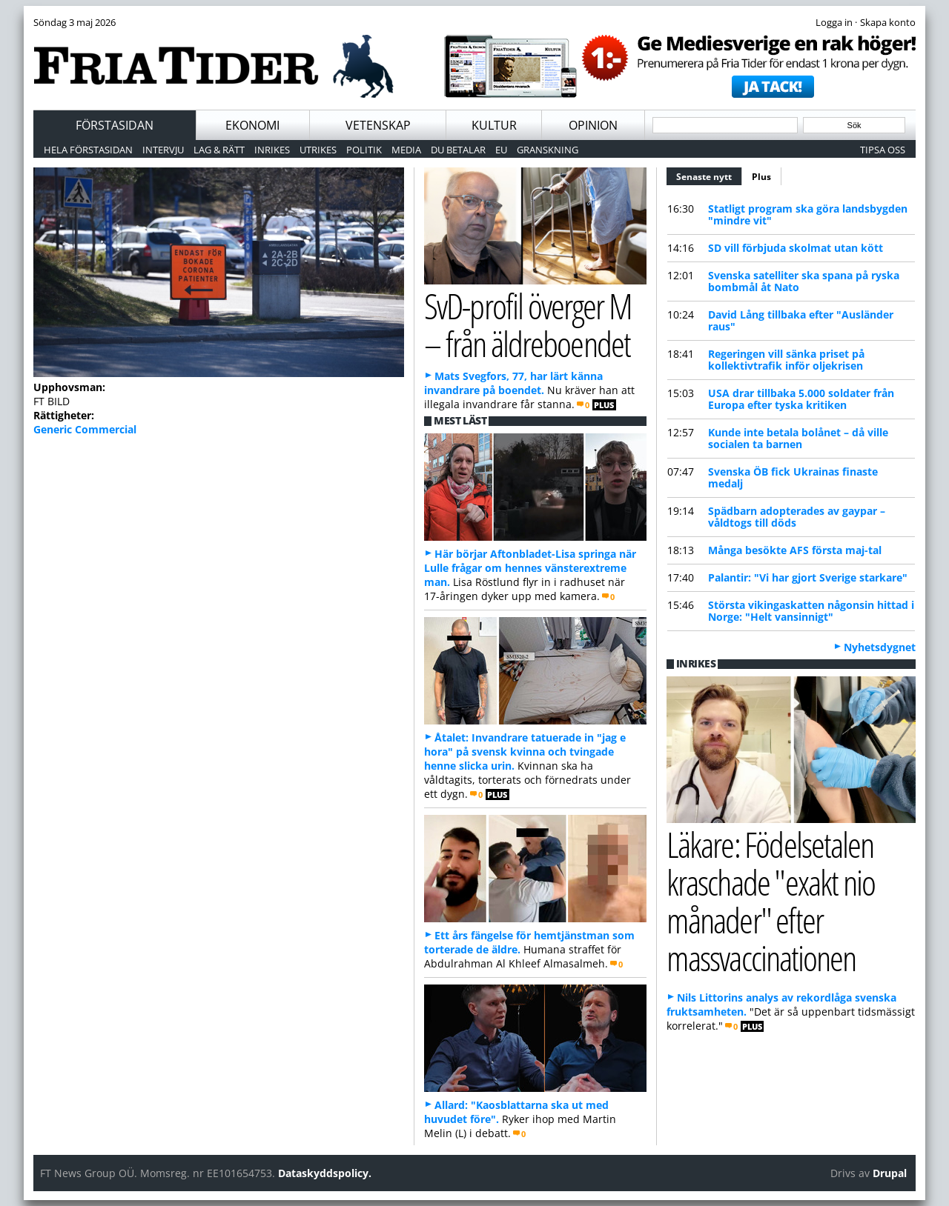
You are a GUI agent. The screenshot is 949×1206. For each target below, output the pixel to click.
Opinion (593, 125)
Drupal (890, 1173)
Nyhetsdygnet (880, 647)
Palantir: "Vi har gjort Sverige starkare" (807, 577)
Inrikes (272, 149)
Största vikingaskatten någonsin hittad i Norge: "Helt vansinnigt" (811, 611)
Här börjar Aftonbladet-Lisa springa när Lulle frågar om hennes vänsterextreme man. (530, 568)
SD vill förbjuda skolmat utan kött (795, 248)
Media (406, 149)
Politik (364, 149)
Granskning (547, 149)
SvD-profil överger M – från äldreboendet (528, 324)
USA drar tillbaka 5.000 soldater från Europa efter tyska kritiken (801, 399)
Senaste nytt (709, 174)
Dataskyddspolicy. (324, 1173)
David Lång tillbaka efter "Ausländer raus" (800, 320)
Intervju (163, 149)
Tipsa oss (882, 149)
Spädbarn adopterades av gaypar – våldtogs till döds (796, 517)
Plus (761, 176)
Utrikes (318, 149)
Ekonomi (252, 125)
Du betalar (458, 149)
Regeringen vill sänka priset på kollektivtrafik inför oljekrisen (786, 360)
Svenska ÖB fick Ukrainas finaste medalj (793, 477)
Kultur (494, 125)
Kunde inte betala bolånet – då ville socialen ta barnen (798, 438)
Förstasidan (114, 125)
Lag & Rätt (219, 149)
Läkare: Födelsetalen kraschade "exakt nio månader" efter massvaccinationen (771, 900)
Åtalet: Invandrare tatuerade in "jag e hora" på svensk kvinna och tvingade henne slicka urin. (525, 751)
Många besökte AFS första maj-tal (795, 550)
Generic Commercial (84, 429)
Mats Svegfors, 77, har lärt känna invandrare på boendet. (513, 383)
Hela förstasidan (88, 149)
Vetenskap (378, 125)
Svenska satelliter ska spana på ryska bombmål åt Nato (803, 281)
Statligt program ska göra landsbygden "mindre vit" (807, 214)
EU (501, 149)
